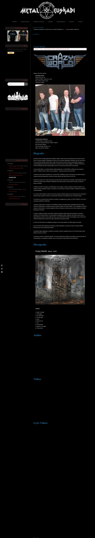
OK (25, 84)
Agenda (50, 21)
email (65, 29)
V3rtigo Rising (12, 196)
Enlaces (80, 21)
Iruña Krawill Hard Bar (14, 198)
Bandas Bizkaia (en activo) (49, 49)
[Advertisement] (61, 38)
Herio (10, 189)
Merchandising (61, 21)
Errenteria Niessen (13, 184)
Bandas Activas (25, 21)
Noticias (14, 21)
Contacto (71, 21)
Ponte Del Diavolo (13, 173)
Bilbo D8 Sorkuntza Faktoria (16, 168)
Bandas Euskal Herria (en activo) (62, 49)
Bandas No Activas (39, 21)
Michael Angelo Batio (14, 166)
